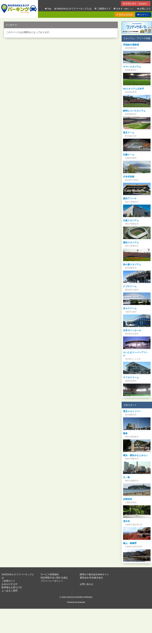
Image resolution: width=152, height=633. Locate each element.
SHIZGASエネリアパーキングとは (73, 8)
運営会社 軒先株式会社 (91, 577)
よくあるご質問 (9, 590)
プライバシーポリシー (52, 581)
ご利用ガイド (102, 8)
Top (47, 8)
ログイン (143, 14)
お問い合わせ (86, 584)
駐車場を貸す (135, 3)
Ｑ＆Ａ (123, 8)
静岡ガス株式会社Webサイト (94, 574)
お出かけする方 (9, 584)
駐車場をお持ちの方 (12, 587)
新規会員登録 (125, 14)
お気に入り (144, 8)
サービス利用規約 (50, 574)
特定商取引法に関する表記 (54, 577)
